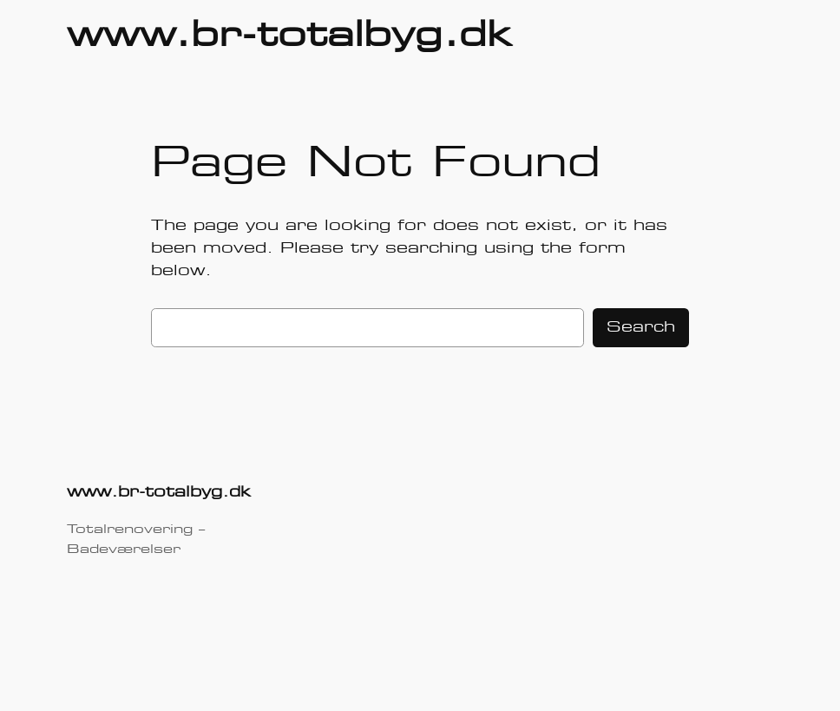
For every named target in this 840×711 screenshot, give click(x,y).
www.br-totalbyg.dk (289, 37)
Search (641, 327)
